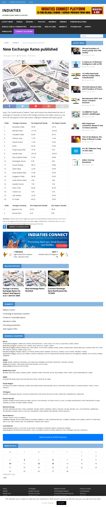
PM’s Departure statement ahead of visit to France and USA (92, 125)
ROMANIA (6, 402)
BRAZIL (29, 430)
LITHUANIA (68, 400)
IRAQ (13, 372)
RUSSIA (56, 394)
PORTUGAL (26, 411)
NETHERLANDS (7, 411)
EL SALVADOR (31, 428)
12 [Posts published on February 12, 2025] (39, 463)
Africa (5, 489)
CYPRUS (24, 409)
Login (31, 2)
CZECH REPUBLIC (42, 400)
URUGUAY (77, 430)
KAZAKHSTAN (33, 394)
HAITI (78, 419)
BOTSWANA (26, 354)
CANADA (5, 417)
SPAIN (41, 411)
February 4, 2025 (89, 165)
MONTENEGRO (76, 400)
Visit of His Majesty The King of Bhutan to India (92, 138)
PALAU (55, 385)
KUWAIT (28, 372)
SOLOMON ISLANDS (82, 385)
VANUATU (6, 387)
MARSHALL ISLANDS (24, 385)
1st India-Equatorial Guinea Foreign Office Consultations (91, 75)
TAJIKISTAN (62, 394)
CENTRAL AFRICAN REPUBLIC (34, 343)
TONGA (90, 385)
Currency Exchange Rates (19, 227)
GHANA (56, 347)
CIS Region (32, 489)
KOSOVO (56, 400)
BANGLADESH (16, 379)
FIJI (11, 385)
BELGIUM (18, 409)
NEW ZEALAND (33, 364)
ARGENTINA (16, 430)
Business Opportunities (18, 2)
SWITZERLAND (53, 411)
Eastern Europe (34, 491)
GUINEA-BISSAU (68, 347)
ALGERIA (19, 346)
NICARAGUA (60, 428)
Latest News (7, 22)
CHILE (33, 430)
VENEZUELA (83, 430)
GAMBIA (50, 347)
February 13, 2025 (89, 55)
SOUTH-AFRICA (92, 354)
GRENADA (73, 419)
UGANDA (84, 351)
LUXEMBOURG (94, 409)
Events (88, 27)
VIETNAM (70, 362)
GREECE (54, 409)
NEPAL (35, 379)
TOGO (29, 350)
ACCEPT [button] (61, 503)
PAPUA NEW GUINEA (64, 385)
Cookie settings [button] (47, 503)
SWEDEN (46, 411)
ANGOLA (19, 354)
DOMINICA (66, 419)
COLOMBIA (39, 430)
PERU (64, 430)
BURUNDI (18, 351)
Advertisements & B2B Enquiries (53, 437)
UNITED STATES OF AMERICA (17, 417)
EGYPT (25, 346)
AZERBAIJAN (12, 394)
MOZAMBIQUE (77, 354)
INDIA (22, 364)
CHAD (45, 343)
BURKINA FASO (25, 347)
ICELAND (66, 409)
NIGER (93, 347)
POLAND (97, 400)
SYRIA (65, 372)
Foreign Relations (78, 22)
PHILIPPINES (48, 362)
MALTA (20, 411)
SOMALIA (61, 351)
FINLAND (36, 409)
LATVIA (62, 400)
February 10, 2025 (89, 105)
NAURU (41, 385)
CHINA (18, 364)
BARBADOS (41, 419)
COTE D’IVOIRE (42, 347)
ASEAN (5, 360)
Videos (4, 2)
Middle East (7, 493)
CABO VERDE (34, 347)
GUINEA (61, 347)
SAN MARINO (35, 411)
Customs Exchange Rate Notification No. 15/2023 (57, 291)
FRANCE (42, 409)
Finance (63, 22)
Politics (41, 22)
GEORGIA (25, 394)
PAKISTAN (41, 379)
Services (83, 496)
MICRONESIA (34, 385)
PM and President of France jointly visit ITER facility (91, 50)
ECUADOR (46, 430)
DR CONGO (56, 343)
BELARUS (19, 394)
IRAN (10, 372)
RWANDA (47, 351)
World (19, 22)
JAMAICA (83, 419)
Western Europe (34, 493)
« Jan (4, 478)
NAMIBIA (84, 354)
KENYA (42, 351)
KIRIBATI (15, 385)
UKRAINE (30, 402)
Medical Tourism (9, 310)
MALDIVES (30, 379)
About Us (83, 493)
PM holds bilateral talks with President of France (92, 88)
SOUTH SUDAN (69, 351)
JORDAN (23, 372)
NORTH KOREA (23, 366)
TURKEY (70, 372)
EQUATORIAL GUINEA (66, 343)
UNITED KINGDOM (63, 411)
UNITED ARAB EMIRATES (80, 372)
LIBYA (34, 346)
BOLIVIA (23, 430)
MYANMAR (41, 362)
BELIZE (16, 428)
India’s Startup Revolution (88, 161)
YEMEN (90, 372)
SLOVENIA (19, 402)
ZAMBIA (100, 354)
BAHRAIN (5, 372)
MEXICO (54, 428)
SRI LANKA (48, 379)
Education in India (9, 321)
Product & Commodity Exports (14, 317)
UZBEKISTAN (80, 394)
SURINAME (70, 430)
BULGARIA (27, 400)
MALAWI (62, 354)
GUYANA (52, 430)
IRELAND (72, 409)
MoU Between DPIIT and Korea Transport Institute (92, 100)
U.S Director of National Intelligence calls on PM (92, 63)
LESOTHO (47, 354)
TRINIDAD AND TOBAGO (41, 421)
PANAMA (67, 428)
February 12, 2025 (89, 80)
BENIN (18, 347)
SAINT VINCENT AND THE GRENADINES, (22, 421)
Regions (29, 22)
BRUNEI (10, 362)
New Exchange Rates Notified (34, 289)
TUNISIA (51, 346)
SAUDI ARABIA (59, 372)
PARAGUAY (58, 430)
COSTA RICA (22, 428)
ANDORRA (12, 409)
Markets (63, 27)
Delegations (35, 27)
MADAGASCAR (55, 354)
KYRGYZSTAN (42, 394)
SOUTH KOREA (43, 364)
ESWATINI (40, 354)
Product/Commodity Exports (63, 493)
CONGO (49, 343)
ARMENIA (5, 394)
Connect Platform (23, 31)
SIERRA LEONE (22, 350)
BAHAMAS (34, 419)
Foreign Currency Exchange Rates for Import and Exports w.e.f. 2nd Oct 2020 (11, 292)
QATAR (52, 372)
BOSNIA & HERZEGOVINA (16, 400)
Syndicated (7, 31)
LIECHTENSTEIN (84, 409)
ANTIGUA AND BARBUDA (23, 419)
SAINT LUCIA (6, 421)
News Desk (22, 56)
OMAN (40, 372)
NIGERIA (88, 347)
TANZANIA (78, 351)
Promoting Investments (11, 325)
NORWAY (15, 411)
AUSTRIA (5, 409)
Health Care (50, 27)
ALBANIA (5, 400)
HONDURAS (47, 428)
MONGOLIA (15, 366)
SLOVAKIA (12, 402)
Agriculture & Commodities (14, 27)
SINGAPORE (56, 362)
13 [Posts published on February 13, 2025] (53, 463)
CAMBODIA (16, 362)
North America (33, 496)
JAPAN (27, 364)
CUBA (46, 419)
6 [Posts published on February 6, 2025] (52, 460)
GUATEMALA (39, 428)
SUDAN (46, 346)
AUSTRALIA (12, 364)
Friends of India (85, 489)
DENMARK (30, 409)
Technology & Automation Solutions (16, 314)
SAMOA (73, 385)
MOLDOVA (50, 394)
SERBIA (25, 402)
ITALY (77, 409)
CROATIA (34, 400)
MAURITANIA (78, 347)
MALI (83, 347)
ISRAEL (18, 372)
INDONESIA (23, 362)
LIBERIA (29, 346)
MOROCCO (40, 346)
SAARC (5, 496)
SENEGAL (14, 350)
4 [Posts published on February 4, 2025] (24, 460)
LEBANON (34, 372)
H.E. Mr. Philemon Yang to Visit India (91, 149)
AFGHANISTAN (7, 379)
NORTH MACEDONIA (88, 400)
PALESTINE (46, 372)
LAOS (29, 362)
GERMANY (48, 409)
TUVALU (96, 385)
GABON (76, 343)
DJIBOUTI (25, 351)
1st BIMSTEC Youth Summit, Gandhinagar (91, 113)
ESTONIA (50, 400)
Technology (75, 27)
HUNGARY (60, 409)
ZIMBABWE (6, 355)
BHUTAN (23, 379)
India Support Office (10, 329)
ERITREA (37, 351)
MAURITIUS (68, 354)
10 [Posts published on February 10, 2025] (10, 463)
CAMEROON (21, 343)
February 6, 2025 (89, 142)
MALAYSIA (34, 362)
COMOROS (34, 354)
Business (52, 22)
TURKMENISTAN (71, 394)
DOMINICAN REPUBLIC (55, 419)
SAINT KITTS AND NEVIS (93, 419)
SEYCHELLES (54, 351)
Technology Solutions (61, 491)
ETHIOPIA (31, 351)
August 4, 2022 (11, 56)
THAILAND (64, 362)
